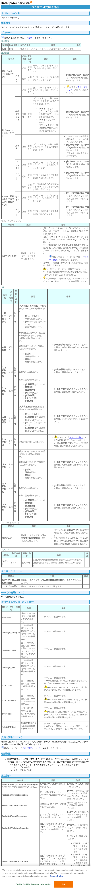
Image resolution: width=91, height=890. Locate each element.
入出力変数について (31, 748)
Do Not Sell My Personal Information (33, 884)
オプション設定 (76, 437)
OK (63, 884)
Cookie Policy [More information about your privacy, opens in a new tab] (56, 876)
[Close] (86, 870)
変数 (30, 38)
